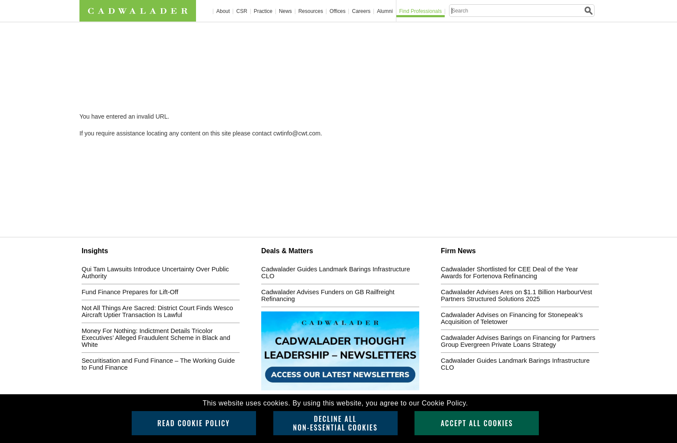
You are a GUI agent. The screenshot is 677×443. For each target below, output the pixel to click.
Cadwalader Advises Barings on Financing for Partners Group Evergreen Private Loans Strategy (518, 341)
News (285, 11)
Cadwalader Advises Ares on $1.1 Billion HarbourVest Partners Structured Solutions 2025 (516, 295)
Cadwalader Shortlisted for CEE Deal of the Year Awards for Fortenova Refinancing (509, 273)
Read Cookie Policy (193, 423)
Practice (263, 11)
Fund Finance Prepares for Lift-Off (130, 292)
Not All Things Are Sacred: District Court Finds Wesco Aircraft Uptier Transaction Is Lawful (157, 311)
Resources (310, 11)
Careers (361, 11)
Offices (337, 11)
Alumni (385, 11)
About (223, 11)
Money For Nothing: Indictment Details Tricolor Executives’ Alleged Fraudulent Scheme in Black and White (156, 337)
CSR (241, 11)
